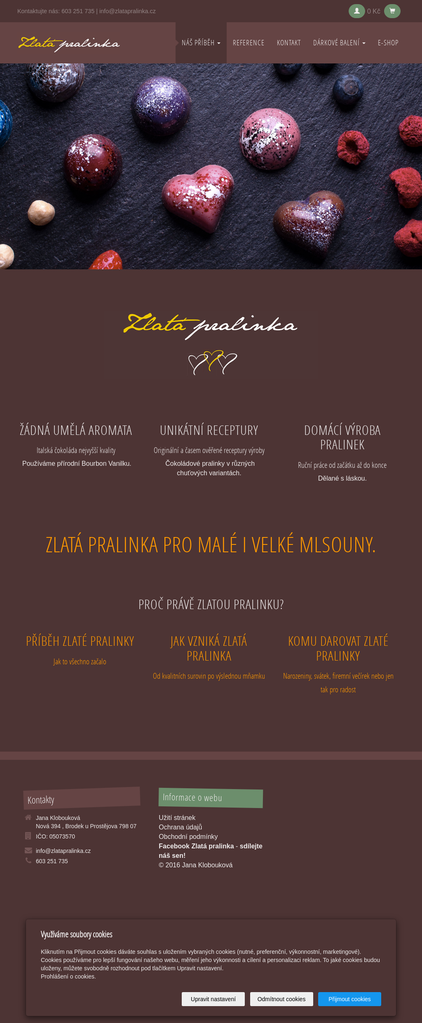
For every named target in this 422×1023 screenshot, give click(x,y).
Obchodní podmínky (188, 836)
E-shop (388, 42)
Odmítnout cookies (282, 999)
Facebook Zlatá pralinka (196, 846)
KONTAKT (289, 42)
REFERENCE (249, 42)
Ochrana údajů (180, 827)
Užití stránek (177, 817)
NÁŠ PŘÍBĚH (201, 42)
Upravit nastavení (213, 999)
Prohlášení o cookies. (68, 976)
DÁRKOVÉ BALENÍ (339, 42)
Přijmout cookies (349, 999)
